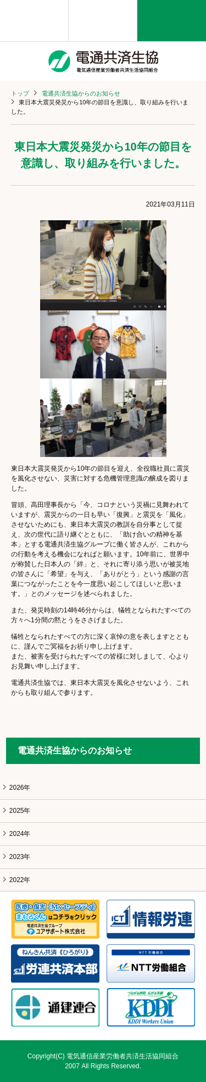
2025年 (20, 811)
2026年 (20, 787)
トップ (20, 93)
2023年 (20, 857)
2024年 (20, 834)
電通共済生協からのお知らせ (81, 93)
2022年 (20, 880)
